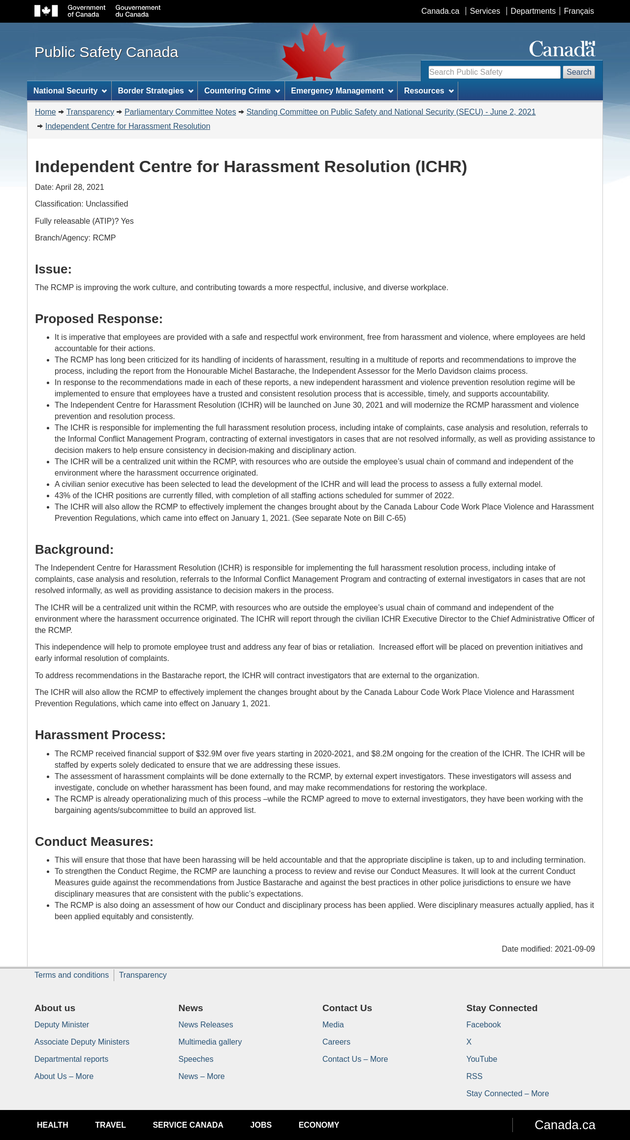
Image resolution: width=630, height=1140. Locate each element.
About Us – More (64, 1076)
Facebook (484, 1024)
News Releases (206, 1024)
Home (45, 112)
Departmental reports (71, 1059)
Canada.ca (440, 11)
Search (579, 72)
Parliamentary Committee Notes (180, 112)
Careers (336, 1042)
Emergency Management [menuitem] (342, 91)
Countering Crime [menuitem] (242, 91)
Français (579, 11)
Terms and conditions (71, 975)
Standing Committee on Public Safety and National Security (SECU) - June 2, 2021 (391, 112)
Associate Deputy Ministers (81, 1042)
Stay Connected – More (508, 1093)
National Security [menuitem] (70, 91)
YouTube (482, 1059)
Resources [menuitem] (429, 91)
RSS (475, 1076)
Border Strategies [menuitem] (155, 91)
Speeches (196, 1059)
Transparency (90, 112)
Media (333, 1024)
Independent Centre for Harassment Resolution (127, 126)
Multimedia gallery (210, 1042)
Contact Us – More (355, 1059)
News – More (202, 1076)
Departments (533, 11)
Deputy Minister (61, 1024)
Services (485, 11)
